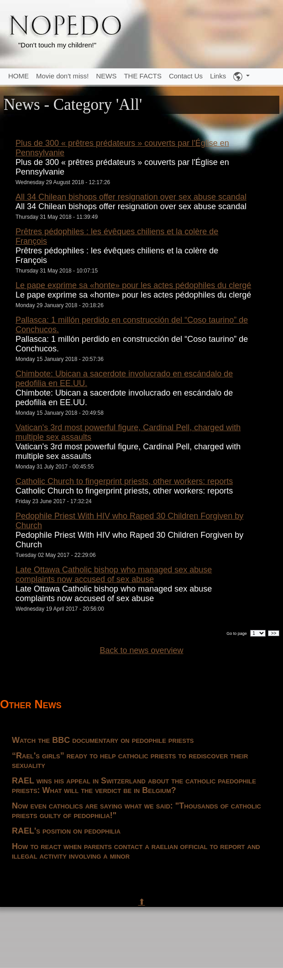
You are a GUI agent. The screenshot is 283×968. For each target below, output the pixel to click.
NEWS (106, 76)
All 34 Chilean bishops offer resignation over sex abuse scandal (131, 196)
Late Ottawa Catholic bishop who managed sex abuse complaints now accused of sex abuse (114, 574)
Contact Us (186, 76)
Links (218, 76)
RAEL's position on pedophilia (66, 830)
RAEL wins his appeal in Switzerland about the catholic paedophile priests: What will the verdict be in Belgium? (134, 785)
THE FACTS (143, 76)
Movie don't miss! (62, 76)
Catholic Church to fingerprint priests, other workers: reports (124, 481)
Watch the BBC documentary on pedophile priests (103, 740)
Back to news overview (141, 650)
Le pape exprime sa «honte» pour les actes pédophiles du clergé (133, 285)
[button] (241, 76)
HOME (18, 76)
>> (273, 633)
